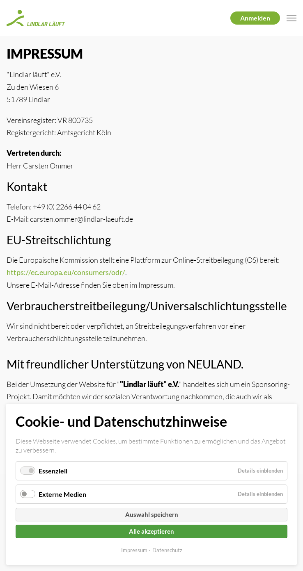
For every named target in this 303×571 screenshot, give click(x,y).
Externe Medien (62, 494)
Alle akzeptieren (151, 531)
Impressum (134, 550)
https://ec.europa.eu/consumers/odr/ (66, 272)
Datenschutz (167, 550)
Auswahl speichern (151, 514)
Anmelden (255, 18)
